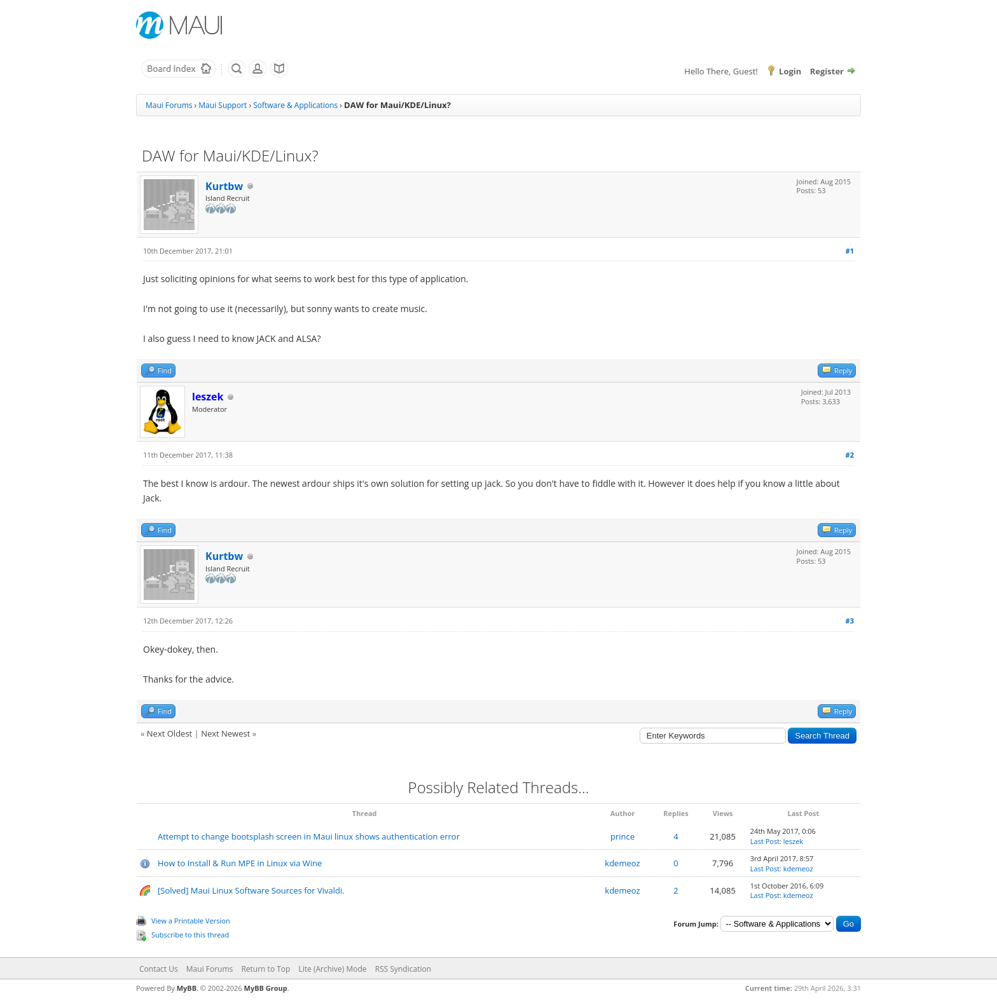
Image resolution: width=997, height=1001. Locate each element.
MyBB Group (265, 988)
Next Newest (225, 733)
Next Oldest (169, 733)
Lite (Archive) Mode (333, 969)
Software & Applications (295, 105)
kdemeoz (622, 863)
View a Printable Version (190, 920)
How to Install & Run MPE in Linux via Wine (240, 863)
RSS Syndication (403, 969)
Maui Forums (169, 105)
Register (827, 71)
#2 (850, 455)
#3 (850, 620)
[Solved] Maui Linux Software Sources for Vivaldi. (251, 890)
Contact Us (158, 969)
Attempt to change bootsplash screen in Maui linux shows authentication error (309, 836)
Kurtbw (224, 186)
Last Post (765, 841)
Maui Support (222, 105)
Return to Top (265, 969)
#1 (850, 250)
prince (622, 836)
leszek (793, 841)
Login (790, 71)
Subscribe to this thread (190, 934)
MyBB (186, 988)
